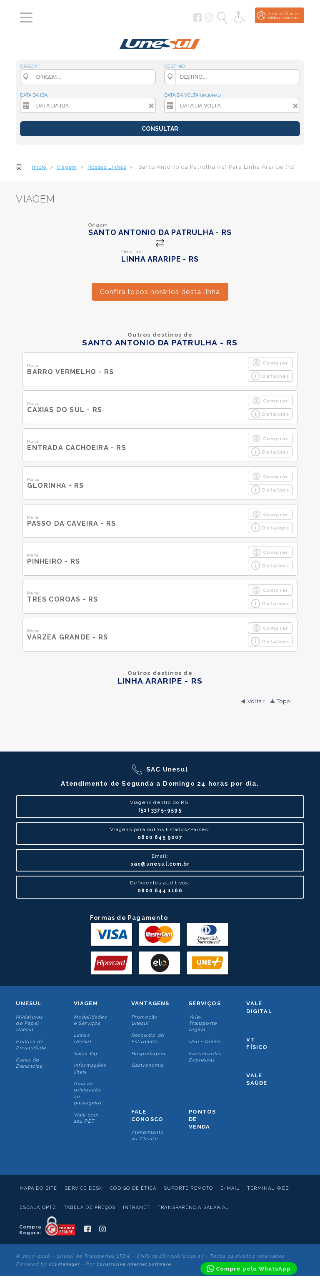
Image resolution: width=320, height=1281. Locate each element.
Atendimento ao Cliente (147, 1135)
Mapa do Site (38, 1188)
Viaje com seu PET (86, 1118)
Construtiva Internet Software (133, 1264)
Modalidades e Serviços (90, 1020)
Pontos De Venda (202, 1119)
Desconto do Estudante (147, 1038)
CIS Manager (64, 1264)
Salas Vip (86, 1053)
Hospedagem (148, 1053)
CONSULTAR (160, 128)
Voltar (256, 701)
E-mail (230, 1188)
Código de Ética (133, 1188)
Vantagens (150, 1003)
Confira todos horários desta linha (160, 292)
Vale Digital (259, 1007)
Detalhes (270, 376)
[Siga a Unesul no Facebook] (197, 20)
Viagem (86, 1003)
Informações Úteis (90, 1068)
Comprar (270, 362)
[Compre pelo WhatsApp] (248, 1268)
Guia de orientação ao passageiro (88, 1093)
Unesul (28, 1003)
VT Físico (257, 1043)
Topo (283, 701)
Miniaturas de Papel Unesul (29, 1023)
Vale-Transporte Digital (203, 1023)
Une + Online (204, 1041)
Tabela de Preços (89, 1207)
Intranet (136, 1207)
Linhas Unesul (82, 1038)
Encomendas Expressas (205, 1057)
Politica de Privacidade (31, 1045)
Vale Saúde (256, 1079)
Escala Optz (38, 1207)
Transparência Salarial (193, 1207)
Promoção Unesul (144, 1020)
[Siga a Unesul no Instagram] (209, 20)
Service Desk (83, 1188)
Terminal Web (268, 1188)
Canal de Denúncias (29, 1063)
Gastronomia (147, 1065)
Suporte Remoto (188, 1188)
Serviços (205, 1003)
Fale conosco (147, 1115)
